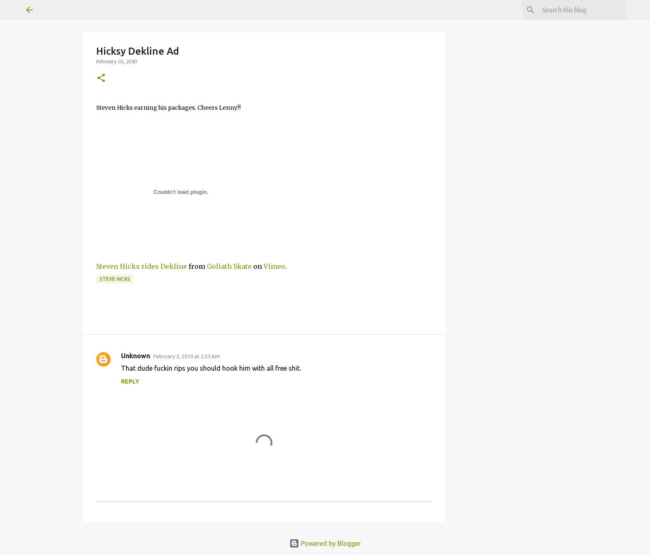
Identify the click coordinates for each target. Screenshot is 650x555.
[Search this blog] (582, 10)
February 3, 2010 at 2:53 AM (186, 356)
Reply (130, 381)
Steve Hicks (114, 279)
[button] (101, 78)
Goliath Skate (229, 266)
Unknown (135, 356)
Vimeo (274, 266)
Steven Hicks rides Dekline (141, 266)
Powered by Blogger (325, 543)
